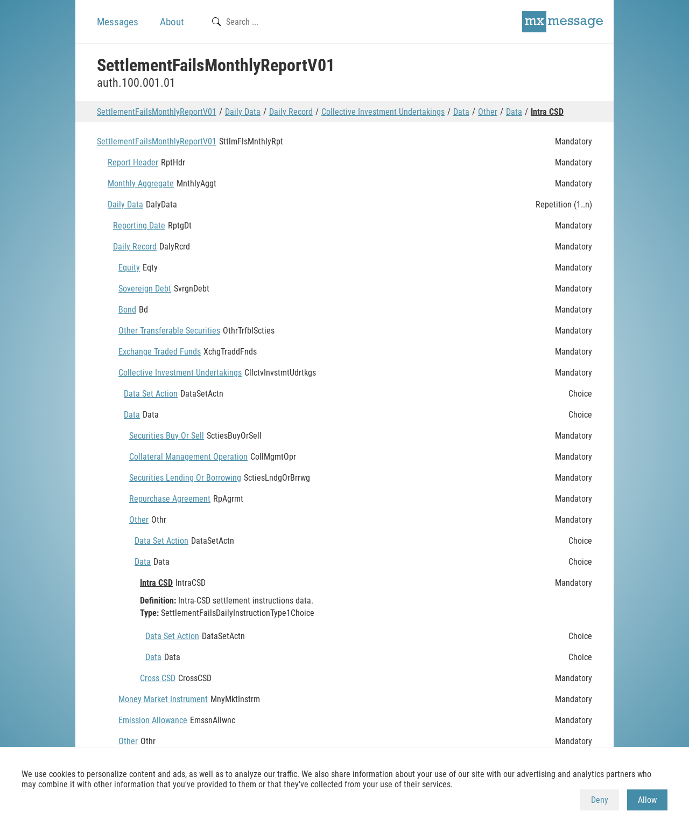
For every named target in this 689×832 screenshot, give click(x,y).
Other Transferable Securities (169, 330)
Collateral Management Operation (188, 457)
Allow (647, 800)
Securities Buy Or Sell (166, 436)
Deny (599, 800)
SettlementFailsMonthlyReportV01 (156, 112)
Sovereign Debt (144, 288)
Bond (127, 309)
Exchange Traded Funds (159, 351)
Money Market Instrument (163, 699)
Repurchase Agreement (169, 499)
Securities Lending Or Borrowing (185, 478)
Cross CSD (157, 678)
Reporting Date (139, 225)
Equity (129, 267)
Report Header (133, 162)
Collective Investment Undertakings (383, 112)
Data (461, 112)
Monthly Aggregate (141, 183)
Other (487, 112)
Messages (117, 22)
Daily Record (291, 112)
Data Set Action (151, 394)
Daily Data (243, 112)
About (172, 22)
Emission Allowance (152, 720)
